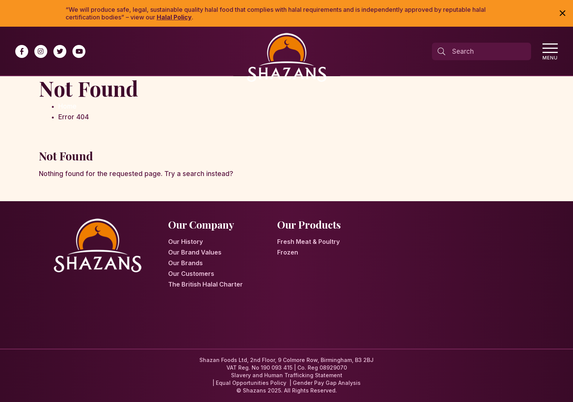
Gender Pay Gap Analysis (327, 383)
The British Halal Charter (205, 284)
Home (67, 106)
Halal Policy (174, 17)
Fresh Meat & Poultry (308, 241)
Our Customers (191, 273)
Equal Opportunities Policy (251, 383)
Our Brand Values (194, 252)
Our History (185, 241)
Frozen (287, 252)
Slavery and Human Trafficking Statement (286, 375)
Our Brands (185, 263)
